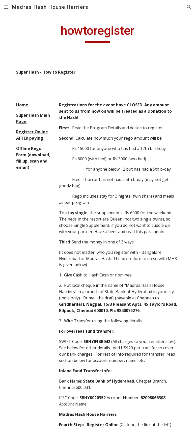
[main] (97, 33)
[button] (6, 7)
